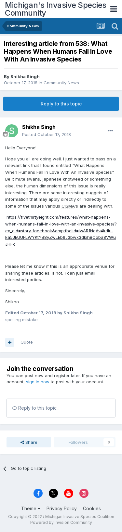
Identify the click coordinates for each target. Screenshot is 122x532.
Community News (61, 82)
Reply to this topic (61, 103)
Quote (26, 342)
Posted (46, 134)
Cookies (92, 508)
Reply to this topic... (36, 408)
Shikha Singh (25, 76)
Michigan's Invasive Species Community (55, 9)
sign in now (37, 381)
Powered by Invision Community (61, 522)
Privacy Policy (62, 508)
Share (28, 442)
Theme (30, 508)
